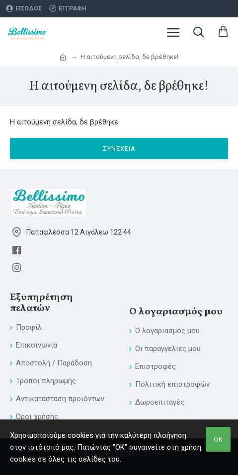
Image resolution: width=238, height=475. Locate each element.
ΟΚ (218, 439)
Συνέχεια (119, 148)
